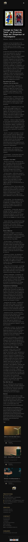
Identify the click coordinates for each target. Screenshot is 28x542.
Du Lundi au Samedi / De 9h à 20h (10, 532)
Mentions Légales (16, 538)
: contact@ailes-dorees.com (10, 527)
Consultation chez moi (7, 509)
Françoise (11, 39)
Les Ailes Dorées (6, 517)
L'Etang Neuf (5, 521)
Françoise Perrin (6, 519)
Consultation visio (6, 512)
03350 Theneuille (6, 524)
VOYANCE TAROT (7, 495)
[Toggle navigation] (24, 3)
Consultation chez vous (8, 510)
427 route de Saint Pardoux (8, 522)
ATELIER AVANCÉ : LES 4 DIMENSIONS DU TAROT (14, 500)
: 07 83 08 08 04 (7, 525)
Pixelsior (10, 538)
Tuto (23, 39)
